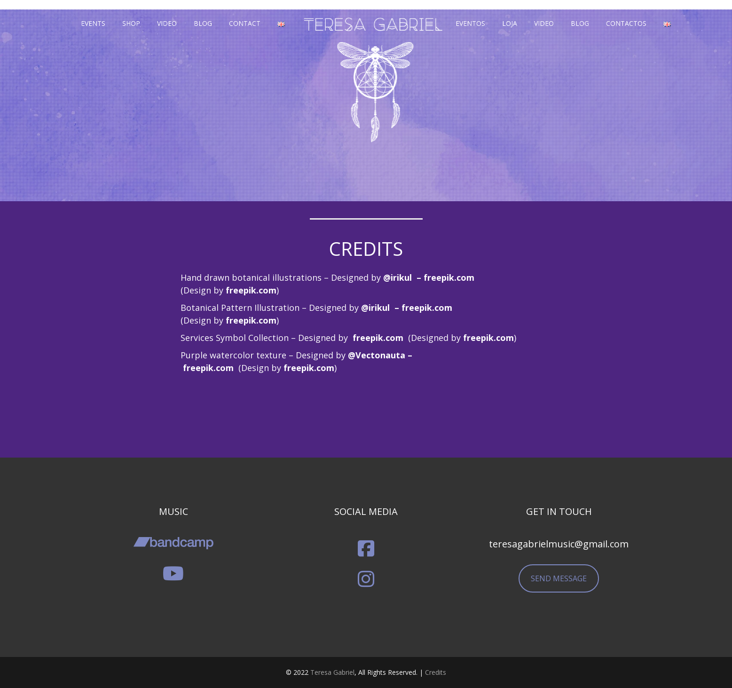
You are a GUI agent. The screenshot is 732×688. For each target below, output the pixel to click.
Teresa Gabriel (332, 672)
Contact (244, 23)
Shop (131, 23)
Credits (435, 672)
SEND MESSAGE (559, 578)
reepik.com (252, 290)
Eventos (470, 23)
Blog (203, 23)
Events (93, 23)
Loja (509, 23)
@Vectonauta (376, 355)
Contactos (626, 23)
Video (167, 23)
